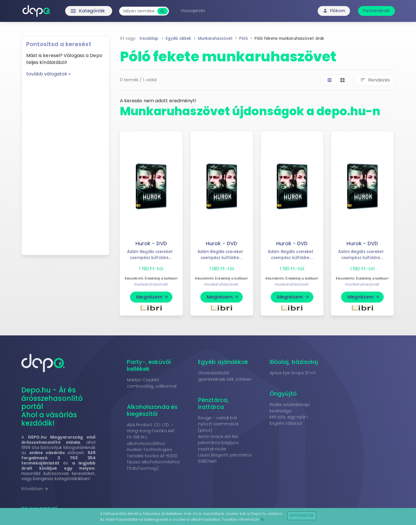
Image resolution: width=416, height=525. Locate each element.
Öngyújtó (283, 394)
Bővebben (35, 489)
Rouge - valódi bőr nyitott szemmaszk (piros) (218, 424)
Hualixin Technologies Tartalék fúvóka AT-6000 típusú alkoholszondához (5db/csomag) (153, 459)
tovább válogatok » (48, 74)
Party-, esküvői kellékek (149, 365)
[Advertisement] (65, 164)
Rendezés (375, 80)
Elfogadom (301, 515)
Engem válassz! (286, 423)
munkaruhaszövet (151, 284)
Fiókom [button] (334, 11)
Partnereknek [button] (376, 11)
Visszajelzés (192, 11)
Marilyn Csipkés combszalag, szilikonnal (151, 383)
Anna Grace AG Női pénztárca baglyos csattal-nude (218, 443)
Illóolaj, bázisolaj (294, 362)
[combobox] (139, 11)
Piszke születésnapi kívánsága (290, 408)
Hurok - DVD (151, 243)
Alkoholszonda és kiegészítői (152, 410)
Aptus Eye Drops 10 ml (292, 373)
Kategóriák (76, 10)
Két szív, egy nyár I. (289, 417)
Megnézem (152, 297)
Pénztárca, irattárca (213, 403)
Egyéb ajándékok (223, 362)
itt (262, 519)
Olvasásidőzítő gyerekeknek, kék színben (225, 376)
